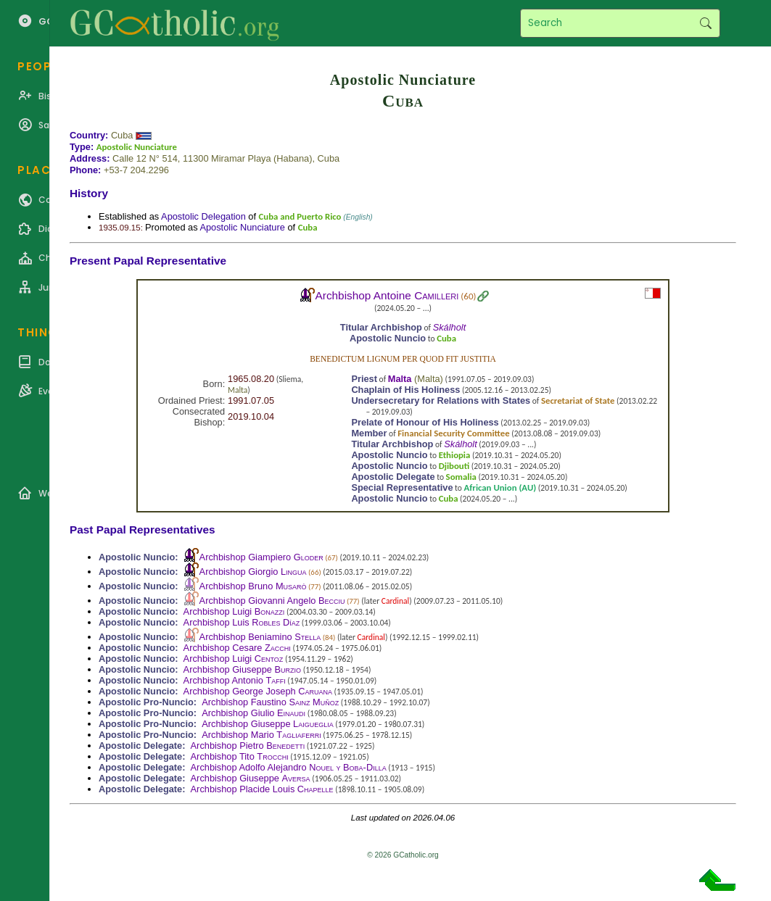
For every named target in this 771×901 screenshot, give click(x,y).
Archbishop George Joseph (258, 691)
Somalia (461, 476)
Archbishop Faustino (270, 702)
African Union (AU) (500, 487)
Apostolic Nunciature (136, 146)
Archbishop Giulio (253, 712)
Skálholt (449, 327)
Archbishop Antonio (235, 680)
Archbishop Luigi (234, 611)
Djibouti (454, 465)
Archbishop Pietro (248, 745)
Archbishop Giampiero (261, 557)
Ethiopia (455, 454)
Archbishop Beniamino (260, 636)
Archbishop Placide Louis (262, 789)
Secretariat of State (578, 400)
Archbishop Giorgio (253, 571)
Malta (237, 390)
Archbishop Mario (261, 734)
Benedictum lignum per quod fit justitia (403, 358)
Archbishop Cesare (237, 647)
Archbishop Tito (240, 756)
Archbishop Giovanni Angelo (272, 600)
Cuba (122, 135)
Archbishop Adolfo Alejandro (289, 767)
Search (705, 23)
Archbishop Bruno (253, 586)
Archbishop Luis (242, 622)
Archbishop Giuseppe (242, 669)
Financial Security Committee (453, 433)
